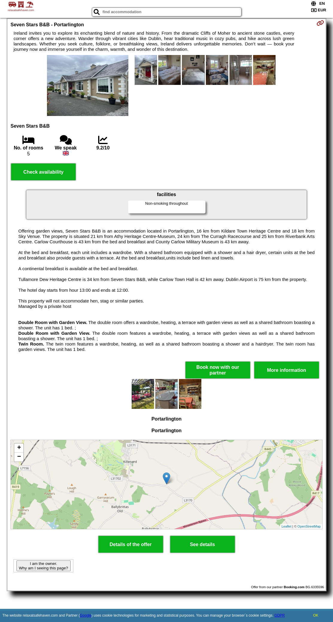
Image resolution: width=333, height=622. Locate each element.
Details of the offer (130, 544)
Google (86, 615)
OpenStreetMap (309, 526)
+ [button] (19, 448)
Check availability (43, 172)
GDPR (279, 615)
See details (202, 544)
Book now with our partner (217, 370)
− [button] (19, 457)
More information (286, 370)
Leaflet (286, 526)
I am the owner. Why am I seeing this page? (43, 565)
